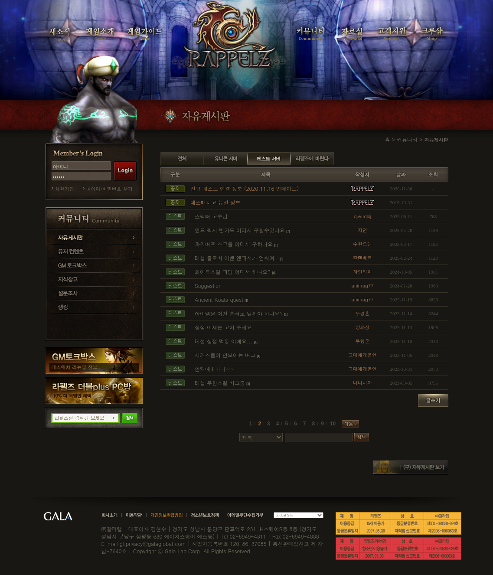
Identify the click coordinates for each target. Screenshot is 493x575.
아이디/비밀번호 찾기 (109, 189)
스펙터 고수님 (211, 216)
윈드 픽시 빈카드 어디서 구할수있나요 (240, 230)
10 (333, 424)
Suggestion (208, 285)
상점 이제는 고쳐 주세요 (223, 327)
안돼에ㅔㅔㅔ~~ (214, 368)
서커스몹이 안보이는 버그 (225, 355)
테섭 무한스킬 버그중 (220, 382)
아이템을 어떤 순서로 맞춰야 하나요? (239, 313)
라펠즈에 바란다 (312, 158)
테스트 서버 (269, 158)
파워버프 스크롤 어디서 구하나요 (234, 244)
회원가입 (64, 189)
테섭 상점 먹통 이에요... (224, 341)
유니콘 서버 (225, 158)
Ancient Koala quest (219, 299)
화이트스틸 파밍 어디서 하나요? (233, 271)
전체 (182, 158)
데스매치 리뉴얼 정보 (75, 367)
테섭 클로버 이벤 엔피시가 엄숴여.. (236, 257)
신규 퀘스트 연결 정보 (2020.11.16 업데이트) (244, 188)
